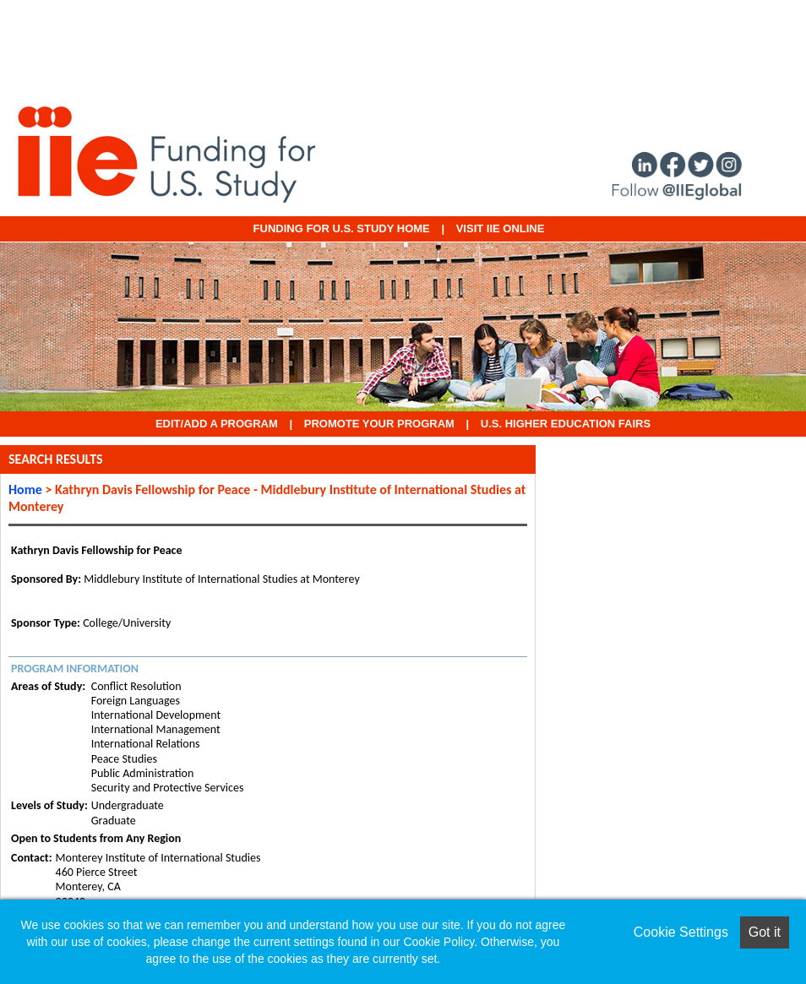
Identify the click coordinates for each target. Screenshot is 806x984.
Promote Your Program (379, 423)
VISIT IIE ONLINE (500, 228)
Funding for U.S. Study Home (341, 228)
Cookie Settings (681, 932)
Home (25, 489)
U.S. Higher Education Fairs (566, 423)
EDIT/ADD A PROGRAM (216, 423)
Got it (765, 932)
